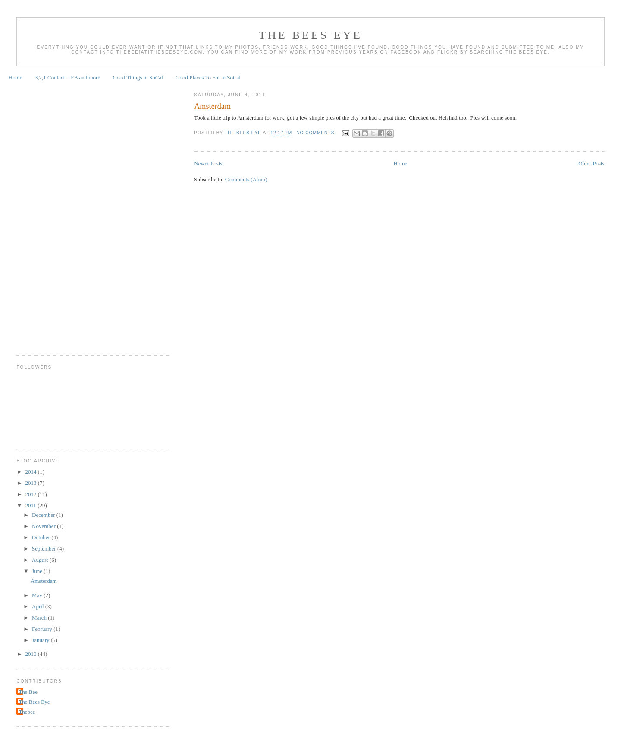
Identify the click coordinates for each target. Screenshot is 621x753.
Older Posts (591, 163)
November (44, 526)
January (41, 640)
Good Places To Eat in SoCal (208, 77)
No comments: (317, 132)
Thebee (27, 712)
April (38, 606)
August (41, 560)
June (38, 571)
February (42, 629)
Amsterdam (212, 106)
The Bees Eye (310, 35)
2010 (31, 654)
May (38, 595)
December (44, 515)
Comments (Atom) (246, 179)
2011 (31, 505)
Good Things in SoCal (138, 77)
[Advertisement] (50, 215)
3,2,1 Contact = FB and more (67, 77)
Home (15, 77)
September (44, 548)
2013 (31, 483)
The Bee (28, 692)
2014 (31, 471)
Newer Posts (208, 163)
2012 (31, 494)
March (40, 617)
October (41, 537)
